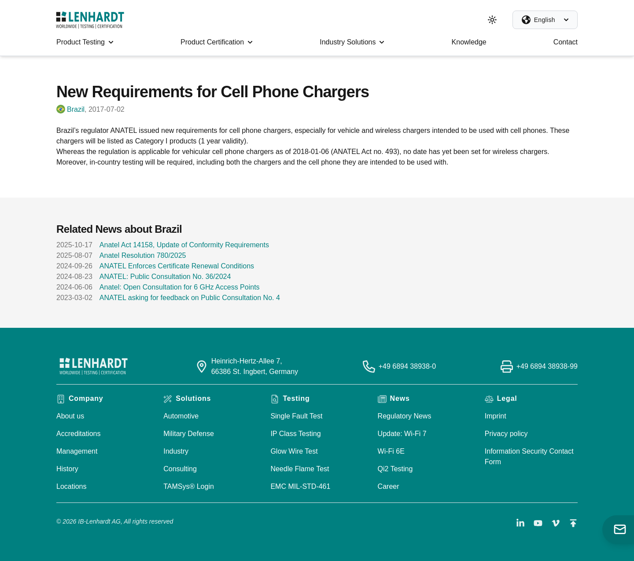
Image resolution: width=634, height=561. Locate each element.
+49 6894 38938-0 (407, 366)
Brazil (76, 109)
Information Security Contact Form (529, 456)
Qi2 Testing (395, 469)
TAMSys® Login (188, 486)
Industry (175, 451)
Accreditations (78, 433)
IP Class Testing (295, 433)
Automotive (181, 416)
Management (76, 451)
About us (70, 416)
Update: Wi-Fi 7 (402, 433)
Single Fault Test (296, 416)
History (67, 469)
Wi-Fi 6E (391, 451)
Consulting (180, 469)
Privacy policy (506, 433)
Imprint (495, 416)
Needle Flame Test (299, 469)
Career (388, 486)
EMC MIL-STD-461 (300, 486)
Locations (71, 486)
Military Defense (188, 433)
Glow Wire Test (293, 451)
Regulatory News (404, 416)
